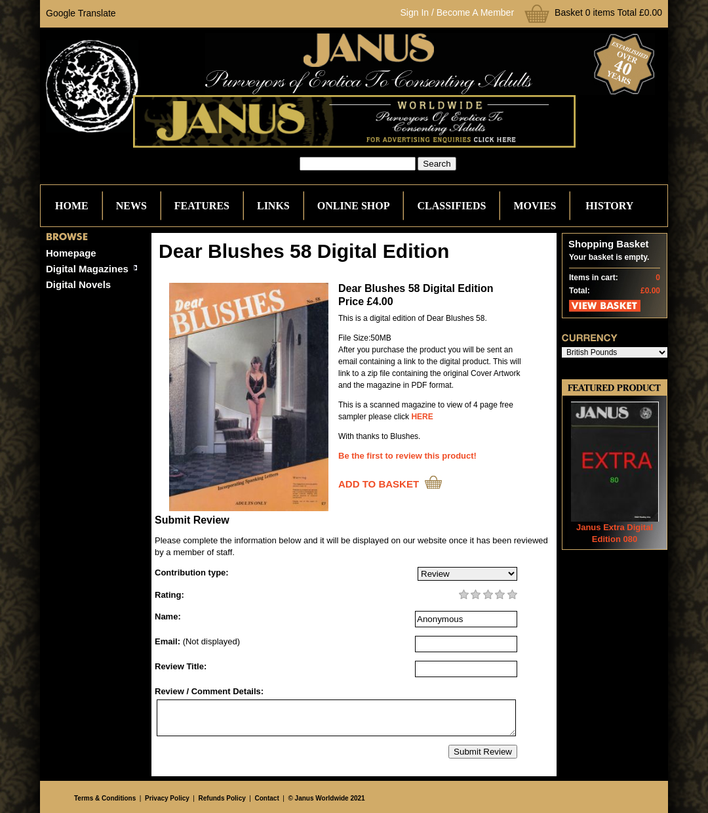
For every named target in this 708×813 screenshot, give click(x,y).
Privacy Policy (167, 798)
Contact (267, 798)
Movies (534, 205)
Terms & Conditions (105, 798)
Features (201, 205)
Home (71, 205)
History (609, 205)
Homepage (71, 253)
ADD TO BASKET (378, 484)
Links (273, 205)
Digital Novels (78, 284)
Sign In (415, 12)
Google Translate (81, 13)
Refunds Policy (222, 798)
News (131, 205)
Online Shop (353, 205)
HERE (422, 416)
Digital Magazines (87, 268)
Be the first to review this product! (407, 456)
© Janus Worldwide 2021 (326, 798)
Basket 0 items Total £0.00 (608, 12)
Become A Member (475, 12)
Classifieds (451, 205)
